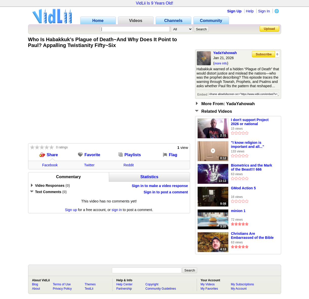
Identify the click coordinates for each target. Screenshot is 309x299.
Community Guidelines (161, 288)
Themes (90, 284)
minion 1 (238, 211)
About (36, 288)
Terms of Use (62, 284)
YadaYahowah (225, 53)
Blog (35, 284)
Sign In (264, 11)
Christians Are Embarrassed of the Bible (252, 236)
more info (220, 63)
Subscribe (264, 54)
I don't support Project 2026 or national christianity (250, 122)
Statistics (149, 177)
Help (250, 11)
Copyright (152, 284)
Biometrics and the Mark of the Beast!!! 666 (251, 167)
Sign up (71, 210)
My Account (238, 288)
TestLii (89, 288)
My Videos (208, 284)
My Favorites (209, 288)
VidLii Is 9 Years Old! (154, 3)
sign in (117, 210)
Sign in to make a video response (160, 186)
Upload (269, 29)
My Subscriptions (242, 284)
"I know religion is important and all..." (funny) (247, 145)
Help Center (124, 284)
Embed (202, 94)
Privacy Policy (62, 288)
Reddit (128, 165)
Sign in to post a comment (165, 192)
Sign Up (234, 11)
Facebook (50, 165)
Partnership (124, 288)
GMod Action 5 (243, 188)
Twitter (89, 165)
